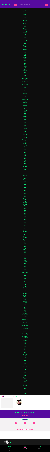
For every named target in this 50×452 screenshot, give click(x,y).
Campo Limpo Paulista (25, 99)
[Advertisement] (7, 403)
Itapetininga (25, 176)
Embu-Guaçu (25, 133)
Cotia (25, 120)
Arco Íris (25, 60)
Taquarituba (25, 361)
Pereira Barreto (25, 261)
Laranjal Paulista (25, 202)
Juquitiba (25, 201)
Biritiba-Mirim (25, 80)
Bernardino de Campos (25, 78)
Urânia (25, 371)
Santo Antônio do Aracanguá (25, 325)
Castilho (25, 108)
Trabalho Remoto (25, 14)
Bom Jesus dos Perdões (25, 84)
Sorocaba (25, 351)
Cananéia (25, 101)
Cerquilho (25, 111)
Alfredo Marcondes (25, 44)
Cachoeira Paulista (25, 93)
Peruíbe (25, 262)
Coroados (25, 117)
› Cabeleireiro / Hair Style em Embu (9, 436)
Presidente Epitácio (25, 286)
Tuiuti (25, 368)
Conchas (25, 115)
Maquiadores (25, 393)
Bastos (25, 74)
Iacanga (25, 160)
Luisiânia (25, 210)
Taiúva (25, 357)
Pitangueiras (25, 275)
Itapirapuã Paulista (25, 179)
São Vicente (25, 345)
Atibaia (25, 64)
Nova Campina (25, 237)
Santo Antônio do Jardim (25, 326)
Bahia (25, 18)
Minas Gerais (25, 22)
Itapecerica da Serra (25, 175)
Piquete (25, 268)
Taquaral (25, 359)
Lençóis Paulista (25, 204)
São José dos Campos (25, 337)
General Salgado (25, 145)
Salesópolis (25, 307)
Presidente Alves (25, 285)
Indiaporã (25, 169)
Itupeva (25, 189)
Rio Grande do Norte (25, 29)
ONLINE (16, 396)
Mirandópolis (25, 223)
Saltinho (25, 308)
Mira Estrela (25, 221)
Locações (25, 388)
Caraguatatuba (25, 105)
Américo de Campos (25, 49)
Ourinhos (25, 245)
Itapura (25, 182)
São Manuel (25, 339)
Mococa (25, 225)
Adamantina (25, 37)
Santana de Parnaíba (25, 321)
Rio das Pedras (25, 301)
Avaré (25, 67)
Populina (25, 279)
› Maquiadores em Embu (41, 436)
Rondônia (25, 30)
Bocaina (25, 82)
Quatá (25, 290)
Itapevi (25, 177)
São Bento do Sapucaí (25, 328)
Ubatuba (25, 370)
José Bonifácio (25, 198)
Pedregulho (25, 258)
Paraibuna (25, 251)
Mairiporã (25, 214)
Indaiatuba (25, 168)
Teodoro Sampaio (25, 364)
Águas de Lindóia (25, 40)
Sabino (25, 305)
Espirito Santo (25, 20)
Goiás (25, 21)
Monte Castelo (25, 232)
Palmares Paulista (25, 248)
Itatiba (25, 185)
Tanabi (25, 358)
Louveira (25, 208)
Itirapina (25, 186)
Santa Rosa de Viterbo (25, 320)
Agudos (25, 42)
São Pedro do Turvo (25, 342)
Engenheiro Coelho (25, 134)
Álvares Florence (25, 45)
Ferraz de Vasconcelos (25, 139)
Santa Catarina (25, 32)
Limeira (25, 205)
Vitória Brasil (25, 381)
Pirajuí (25, 271)
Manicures (25, 392)
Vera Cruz (25, 378)
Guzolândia (25, 158)
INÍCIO (9, 447)
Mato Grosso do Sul (25, 23)
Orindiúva (25, 242)
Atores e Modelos (25, 385)
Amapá (25, 17)
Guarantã (25, 151)
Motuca (25, 234)
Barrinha (25, 73)
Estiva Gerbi (25, 136)
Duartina (25, 130)
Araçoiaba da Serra (25, 57)
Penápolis (25, 260)
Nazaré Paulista (25, 236)
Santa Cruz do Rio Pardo (25, 315)
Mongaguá (25, 228)
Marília (25, 217)
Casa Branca (25, 107)
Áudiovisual (25, 386)
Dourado (25, 129)
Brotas (25, 88)
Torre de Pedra (25, 366)
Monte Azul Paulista (25, 231)
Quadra (25, 289)
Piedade (25, 264)
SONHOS (9, 450)
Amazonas (25, 16)
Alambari (25, 43)
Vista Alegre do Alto (25, 380)
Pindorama (25, 266)
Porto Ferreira (25, 280)
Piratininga (25, 274)
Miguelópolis (25, 220)
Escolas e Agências (25, 387)
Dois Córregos (25, 128)
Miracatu (25, 222)
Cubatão (25, 123)
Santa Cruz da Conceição (25, 314)
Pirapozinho (25, 273)
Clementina (25, 113)
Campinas (25, 98)
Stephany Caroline (19, 406)
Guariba (25, 155)
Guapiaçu (25, 148)
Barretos (25, 72)
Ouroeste (25, 246)
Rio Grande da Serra (25, 302)
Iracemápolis (25, 171)
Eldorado (25, 132)
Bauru (25, 76)
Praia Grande (25, 283)
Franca (25, 141)
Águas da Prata (25, 39)
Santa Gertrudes (25, 317)
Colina (25, 114)
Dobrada (25, 127)
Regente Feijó (25, 293)
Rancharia (25, 292)
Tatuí (25, 362)
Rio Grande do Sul (25, 31)
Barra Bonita (25, 71)
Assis (25, 63)
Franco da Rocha (25, 142)
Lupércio (25, 211)
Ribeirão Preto (25, 298)
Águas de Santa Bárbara (25, 41)
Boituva (25, 83)
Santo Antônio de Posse (25, 324)
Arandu (25, 58)
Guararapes (25, 152)
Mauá (25, 219)
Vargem (25, 375)
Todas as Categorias (25, 384)
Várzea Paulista (25, 377)
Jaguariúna (25, 193)
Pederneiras (25, 257)
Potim (25, 281)
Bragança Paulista (25, 86)
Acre (25, 15)
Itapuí (25, 181)
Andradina (25, 51)
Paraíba (25, 25)
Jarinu (25, 196)
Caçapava (25, 92)
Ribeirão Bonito (25, 295)
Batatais (25, 75)
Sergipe (25, 33)
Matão (25, 218)
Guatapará (25, 157)
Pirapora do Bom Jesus (25, 272)
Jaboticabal (25, 191)
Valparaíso (25, 374)
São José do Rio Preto (25, 336)
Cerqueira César (25, 110)
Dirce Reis (25, 126)
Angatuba (25, 52)
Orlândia (25, 243)
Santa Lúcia (25, 318)
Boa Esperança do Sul (25, 81)
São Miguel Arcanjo (25, 340)
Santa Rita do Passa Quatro (25, 319)
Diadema (25, 125)
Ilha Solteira (25, 167)
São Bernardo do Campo (25, 329)
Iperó (25, 170)
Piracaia (25, 269)
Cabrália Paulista (25, 91)
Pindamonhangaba (25, 265)
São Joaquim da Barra (25, 333)
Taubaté (25, 363)
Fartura (25, 138)
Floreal (25, 140)
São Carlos (25, 330)
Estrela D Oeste (25, 137)
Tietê (25, 365)
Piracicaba (25, 270)
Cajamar (25, 96)
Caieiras (25, 95)
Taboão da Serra (25, 354)
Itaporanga (25, 180)
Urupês (25, 372)
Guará (25, 149)
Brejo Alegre (25, 87)
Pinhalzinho (25, 267)
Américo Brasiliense (25, 48)
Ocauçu (25, 240)
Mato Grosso (24, 24)
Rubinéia (25, 304)
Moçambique (25, 11)
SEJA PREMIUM (25, 447)
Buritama (25, 89)
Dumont (25, 131)
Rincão (25, 299)
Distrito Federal (25, 19)
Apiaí (25, 55)
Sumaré (25, 352)
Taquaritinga (25, 360)
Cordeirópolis (25, 116)
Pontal (25, 278)
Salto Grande (25, 310)
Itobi (24, 188)
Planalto (25, 276)
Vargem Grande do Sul (25, 376)
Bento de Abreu (25, 77)
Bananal (25, 69)
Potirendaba (25, 282)
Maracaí (25, 215)
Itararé (25, 183)
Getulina (25, 146)
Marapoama (25, 216)
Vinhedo (25, 379)
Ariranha (25, 61)
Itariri (25, 184)
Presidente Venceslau (24, 288)
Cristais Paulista (25, 121)
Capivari (25, 104)
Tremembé (25, 367)
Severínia (25, 349)
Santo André (25, 323)
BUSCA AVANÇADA (6, 4)
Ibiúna (25, 163)
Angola (25, 10)
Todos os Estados (25, 13)
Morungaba (25, 233)
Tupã (25, 369)
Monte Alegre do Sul (25, 229)
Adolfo (25, 38)
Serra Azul (25, 346)
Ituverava (25, 190)
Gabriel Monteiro (25, 143)
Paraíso (25, 252)
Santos (25, 327)
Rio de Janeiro (25, 28)
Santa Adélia (25, 311)
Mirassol (25, 224)
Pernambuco (25, 26)
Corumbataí (25, 118)
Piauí (25, 27)
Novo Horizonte (25, 239)
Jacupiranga (25, 192)
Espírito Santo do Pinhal (25, 135)
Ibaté (25, 161)
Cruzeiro (25, 122)
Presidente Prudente (25, 287)
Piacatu (25, 263)
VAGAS (9, 448)
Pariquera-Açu (25, 254)
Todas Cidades (25, 36)
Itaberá (25, 172)
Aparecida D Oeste (25, 54)
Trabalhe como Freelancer (29, 429)
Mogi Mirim (25, 227)
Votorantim (25, 382)
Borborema (25, 85)
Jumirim (25, 199)
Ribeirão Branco (25, 296)
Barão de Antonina (25, 70)
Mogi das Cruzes (25, 226)
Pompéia (25, 277)
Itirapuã (25, 187)
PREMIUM (12, 396)
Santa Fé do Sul (25, 316)
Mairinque (25, 213)
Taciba (25, 355)
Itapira (25, 178)
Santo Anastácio (25, 322)
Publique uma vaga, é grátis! (21, 429)
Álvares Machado (25, 46)
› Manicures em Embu (25, 436)
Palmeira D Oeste (25, 249)
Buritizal (25, 90)
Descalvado (25, 124)
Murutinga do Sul (25, 235)
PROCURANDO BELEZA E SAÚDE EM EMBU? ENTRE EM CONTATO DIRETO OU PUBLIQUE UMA (25, 414)
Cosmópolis (25, 119)
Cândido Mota (25, 102)
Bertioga (25, 79)
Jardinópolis (25, 195)
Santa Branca (25, 313)
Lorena (25, 207)
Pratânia (25, 284)
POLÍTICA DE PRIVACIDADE (25, 448)
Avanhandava (25, 66)
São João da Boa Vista (25, 332)
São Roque (25, 343)
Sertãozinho (25, 348)
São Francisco (25, 331)
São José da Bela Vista (25, 334)
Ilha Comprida (25, 166)
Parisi (25, 255)
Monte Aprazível (25, 230)
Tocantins (25, 34)
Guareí (25, 154)
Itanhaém (25, 174)
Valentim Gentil (25, 373)
